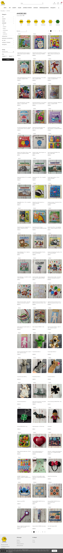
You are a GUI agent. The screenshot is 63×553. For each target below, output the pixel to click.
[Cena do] (11, 56)
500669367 (3, 548)
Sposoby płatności (20, 545)
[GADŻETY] (14, 8)
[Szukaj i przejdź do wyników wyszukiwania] (42, 3)
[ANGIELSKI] (35, 8)
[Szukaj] (13, 52)
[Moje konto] (54, 3)
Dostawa (18, 540)
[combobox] (22, 31)
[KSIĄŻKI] (20, 8)
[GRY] (10, 8)
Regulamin (18, 542)
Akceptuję (54, 550)
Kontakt (34, 542)
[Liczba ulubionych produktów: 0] (58, 3)
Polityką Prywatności (25, 549)
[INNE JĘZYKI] (53, 8)
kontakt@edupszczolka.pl (5, 546)
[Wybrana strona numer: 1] (51, 31)
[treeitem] (8, 17)
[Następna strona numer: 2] (61, 31)
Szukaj (8, 59)
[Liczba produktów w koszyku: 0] (61, 3)
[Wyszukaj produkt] (32, 3)
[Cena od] (4, 56)
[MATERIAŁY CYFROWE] (27, 8)
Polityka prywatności (20, 543)
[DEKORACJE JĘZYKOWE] (44, 8)
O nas (34, 540)
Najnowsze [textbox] (18, 30)
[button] (5, 8)
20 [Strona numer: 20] (59, 30)
